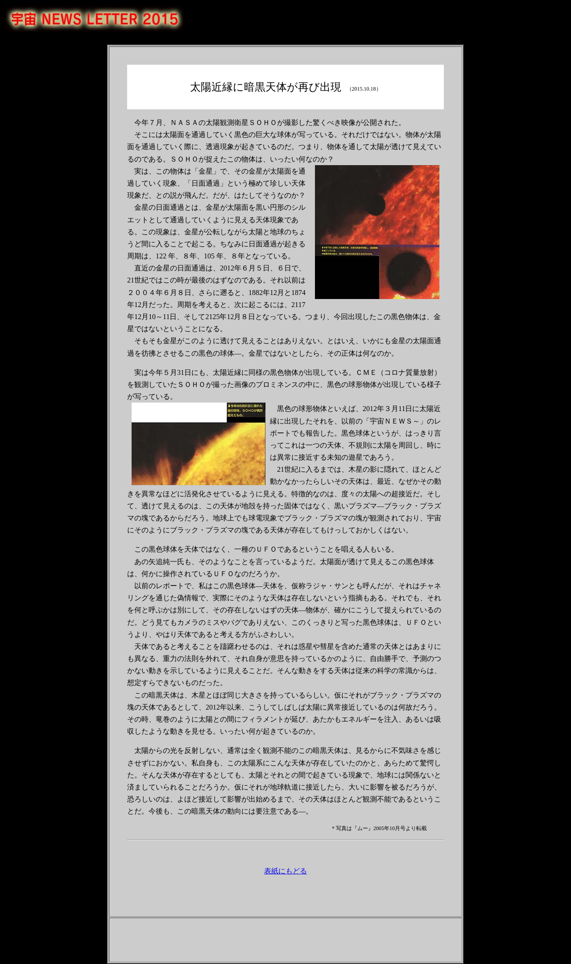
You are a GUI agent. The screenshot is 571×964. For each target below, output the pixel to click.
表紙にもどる (285, 871)
